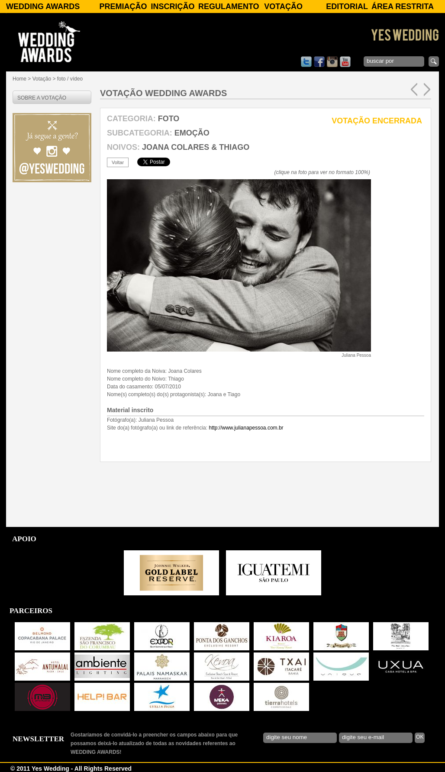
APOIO (24, 539)
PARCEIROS (31, 611)
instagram (332, 61)
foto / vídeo (70, 79)
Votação (283, 6)
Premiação (123, 6)
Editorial (347, 6)
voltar (118, 162)
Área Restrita (402, 6)
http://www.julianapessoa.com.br (246, 428)
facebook (319, 61)
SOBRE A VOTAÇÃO (41, 98)
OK (419, 737)
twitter (306, 61)
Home (19, 79)
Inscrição (173, 6)
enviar (434, 61)
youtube (345, 61)
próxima (427, 89)
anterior (414, 89)
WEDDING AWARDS (43, 6)
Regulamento (228, 6)
